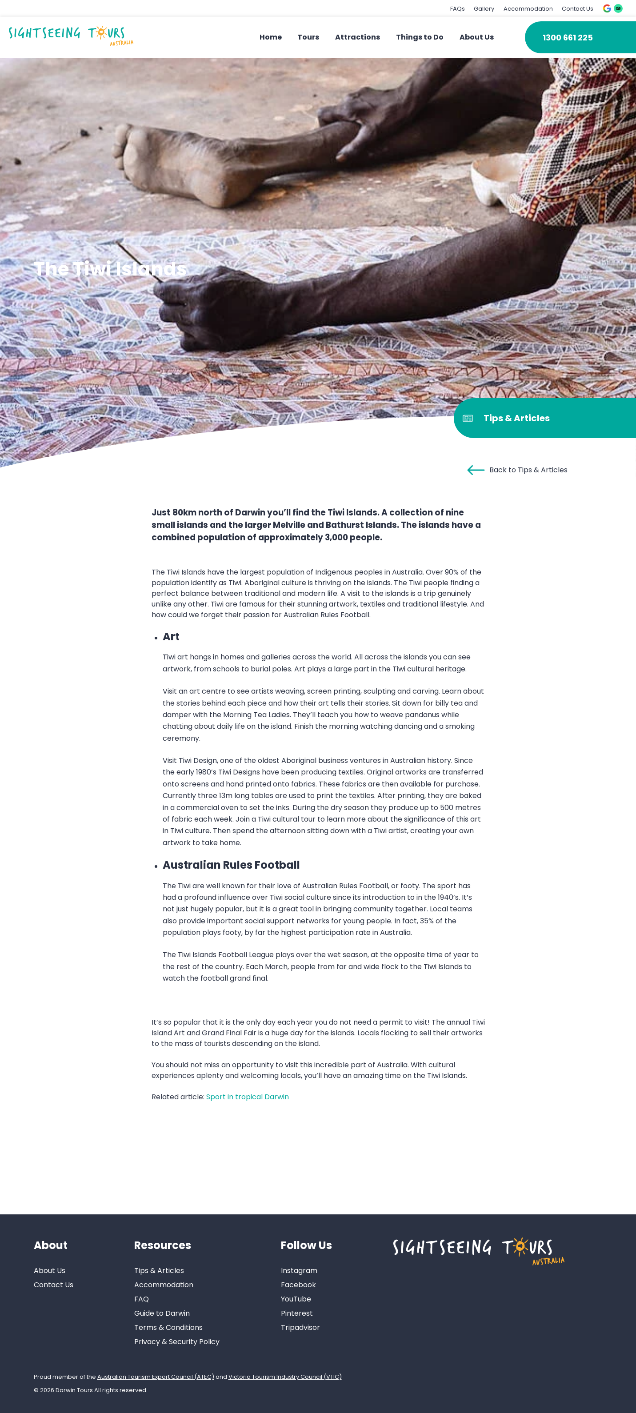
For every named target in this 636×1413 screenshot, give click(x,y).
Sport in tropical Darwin (247, 1097)
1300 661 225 (568, 37)
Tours (308, 37)
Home (271, 37)
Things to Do (420, 37)
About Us (477, 37)
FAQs (457, 8)
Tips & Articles (159, 1270)
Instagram (299, 1270)
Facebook (298, 1285)
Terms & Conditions (168, 1327)
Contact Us (577, 8)
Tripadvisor (300, 1327)
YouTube (296, 1299)
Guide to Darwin (162, 1313)
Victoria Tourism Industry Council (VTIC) (285, 1377)
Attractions (357, 37)
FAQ (141, 1299)
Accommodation (528, 8)
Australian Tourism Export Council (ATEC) (155, 1377)
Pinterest (297, 1313)
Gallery (484, 8)
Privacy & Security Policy (177, 1342)
